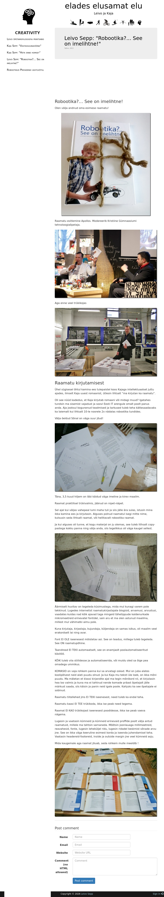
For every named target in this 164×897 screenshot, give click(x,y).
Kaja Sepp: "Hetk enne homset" (24, 52)
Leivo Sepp (87, 894)
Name (64, 837)
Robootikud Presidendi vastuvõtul (25, 69)
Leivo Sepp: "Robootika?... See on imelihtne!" (25, 61)
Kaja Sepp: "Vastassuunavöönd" (24, 45)
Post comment (84, 880)
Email (64, 844)
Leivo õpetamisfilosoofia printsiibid (25, 39)
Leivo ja (100, 13)
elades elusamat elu (103, 5)
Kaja (109, 13)
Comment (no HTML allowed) (62, 866)
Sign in (158, 894)
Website (62, 852)
